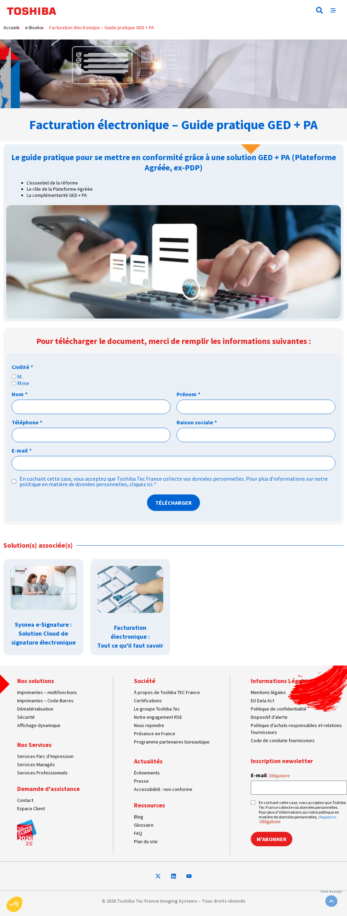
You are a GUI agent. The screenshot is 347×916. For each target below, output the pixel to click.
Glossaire (144, 825)
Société (144, 681)
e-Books (33, 27)
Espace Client (31, 808)
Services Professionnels (42, 773)
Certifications (148, 700)
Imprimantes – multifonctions (47, 692)
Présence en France (154, 733)
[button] (319, 10)
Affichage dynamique (38, 725)
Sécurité (26, 717)
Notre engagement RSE (158, 717)
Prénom (188, 394)
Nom (19, 394)
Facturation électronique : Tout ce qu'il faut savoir (130, 636)
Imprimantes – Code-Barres (45, 700)
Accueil (10, 27)
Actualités (148, 761)
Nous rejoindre (149, 725)
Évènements (147, 773)
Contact (25, 800)
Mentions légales (268, 692)
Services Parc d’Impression (45, 756)
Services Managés (36, 764)
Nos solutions (35, 681)
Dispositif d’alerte (269, 717)
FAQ (138, 833)
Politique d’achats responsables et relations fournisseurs (296, 728)
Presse (141, 781)
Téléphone (27, 422)
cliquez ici (141, 484)
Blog (138, 817)
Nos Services (34, 745)
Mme (23, 383)
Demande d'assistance (48, 789)
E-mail (22, 450)
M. (20, 376)
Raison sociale (197, 422)
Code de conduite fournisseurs (283, 740)
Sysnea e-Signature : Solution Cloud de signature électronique (43, 633)
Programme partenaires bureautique (172, 742)
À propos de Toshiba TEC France (167, 692)
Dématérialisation (35, 709)
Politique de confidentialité (278, 709)
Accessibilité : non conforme (163, 789)
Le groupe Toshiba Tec (157, 709)
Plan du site (146, 841)
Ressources (149, 805)
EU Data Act (262, 700)
